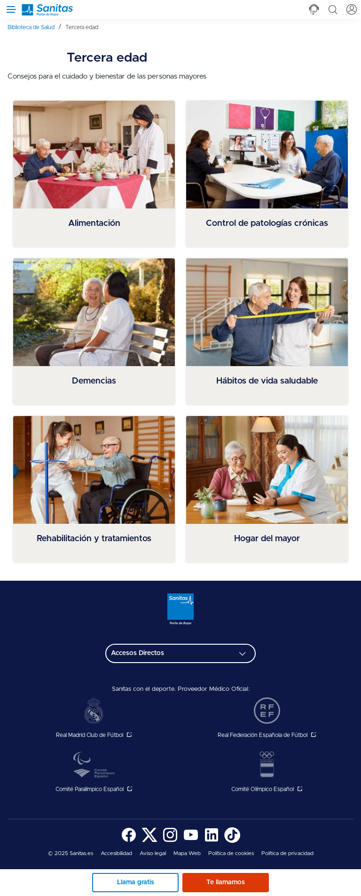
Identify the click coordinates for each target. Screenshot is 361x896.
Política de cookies (231, 853)
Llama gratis (135, 882)
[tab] (314, 9)
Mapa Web (187, 853)
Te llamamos (225, 882)
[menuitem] (35, 27)
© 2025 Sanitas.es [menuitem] (70, 853)
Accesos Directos (137, 653)
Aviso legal (153, 853)
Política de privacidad (287, 853)
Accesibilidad (116, 853)
